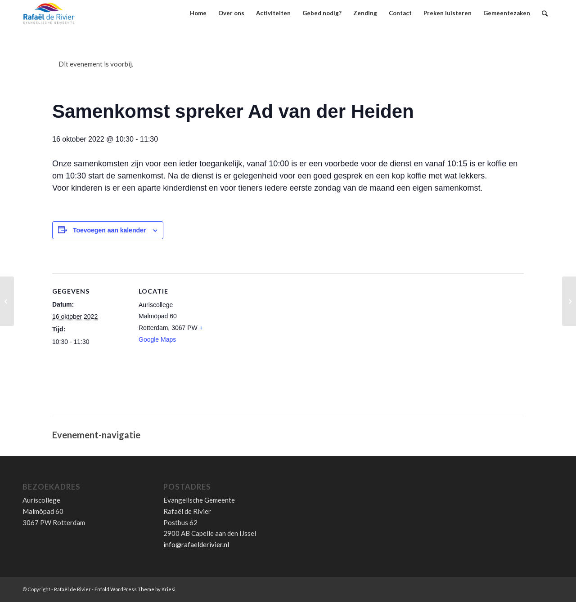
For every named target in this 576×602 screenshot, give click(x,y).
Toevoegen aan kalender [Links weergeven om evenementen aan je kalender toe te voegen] (109, 230)
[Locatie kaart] (272, 349)
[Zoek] (545, 13)
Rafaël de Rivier (72, 589)
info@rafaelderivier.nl (196, 544)
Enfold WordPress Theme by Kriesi (135, 589)
